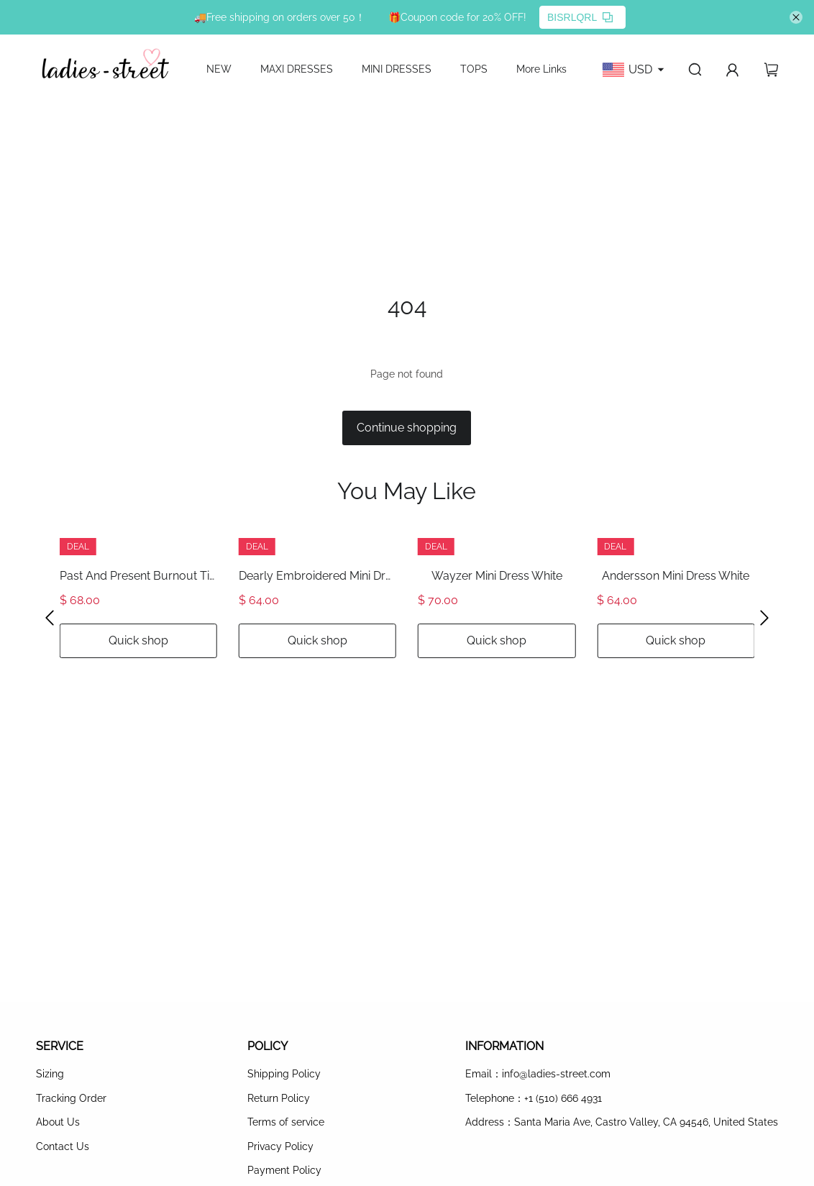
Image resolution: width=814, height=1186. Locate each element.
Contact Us (62, 1146)
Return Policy (278, 1098)
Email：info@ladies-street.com (537, 1074)
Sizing (50, 1074)
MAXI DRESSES (296, 69)
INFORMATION (504, 1046)
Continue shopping (407, 427)
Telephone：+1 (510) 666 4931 (533, 1098)
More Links (541, 69)
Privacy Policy (280, 1146)
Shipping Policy (284, 1074)
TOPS (474, 69)
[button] (49, 617)
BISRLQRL (580, 17)
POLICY (267, 1046)
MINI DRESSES (396, 69)
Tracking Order (71, 1098)
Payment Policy (284, 1170)
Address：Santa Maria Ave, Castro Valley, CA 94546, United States (621, 1122)
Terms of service (285, 1122)
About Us (58, 1122)
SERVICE (59, 1046)
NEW (219, 69)
